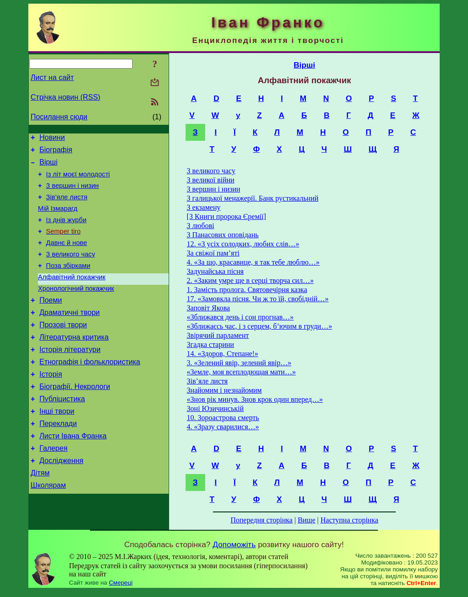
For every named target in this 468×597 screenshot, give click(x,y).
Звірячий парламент (218, 335)
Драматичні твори (69, 334)
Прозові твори (63, 348)
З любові (200, 225)
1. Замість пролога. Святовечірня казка (247, 289)
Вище (306, 520)
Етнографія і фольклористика (89, 389)
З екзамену (204, 207)
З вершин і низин (72, 192)
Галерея (53, 485)
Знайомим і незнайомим (224, 390)
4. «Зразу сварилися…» (223, 427)
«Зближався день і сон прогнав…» (240, 317)
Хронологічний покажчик (76, 307)
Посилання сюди (59, 117)
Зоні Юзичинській (215, 408)
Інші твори (56, 444)
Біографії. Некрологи (74, 417)
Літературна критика (73, 362)
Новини (52, 139)
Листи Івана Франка (72, 471)
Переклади (58, 458)
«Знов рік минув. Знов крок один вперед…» (255, 399)
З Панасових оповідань (223, 235)
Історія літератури (70, 375)
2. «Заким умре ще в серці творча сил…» (250, 280)
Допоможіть (234, 549)
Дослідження (61, 499)
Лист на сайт (52, 77)
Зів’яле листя (67, 205)
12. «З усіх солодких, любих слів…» (243, 244)
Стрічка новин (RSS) (65, 97)
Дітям (40, 513)
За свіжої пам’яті (213, 253)
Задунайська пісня (215, 271)
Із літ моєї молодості (78, 179)
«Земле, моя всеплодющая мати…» (241, 372)
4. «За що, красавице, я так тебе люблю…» (253, 262)
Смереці (121, 588)
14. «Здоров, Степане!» (223, 353)
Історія (50, 403)
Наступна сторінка (349, 520)
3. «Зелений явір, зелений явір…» (239, 363)
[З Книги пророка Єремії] (226, 216)
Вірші (48, 166)
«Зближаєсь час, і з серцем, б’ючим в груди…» (259, 326)
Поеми (50, 321)
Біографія (55, 152)
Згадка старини (210, 344)
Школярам (48, 526)
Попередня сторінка (261, 520)
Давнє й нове (66, 256)
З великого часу (70, 269)
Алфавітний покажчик (72, 294)
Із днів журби (66, 231)
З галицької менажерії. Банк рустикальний (253, 198)
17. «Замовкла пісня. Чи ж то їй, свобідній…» (258, 299)
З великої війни (210, 180)
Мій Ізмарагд (57, 218)
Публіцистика (62, 430)
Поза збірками (68, 282)
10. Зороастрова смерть (223, 417)
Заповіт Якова (208, 308)
